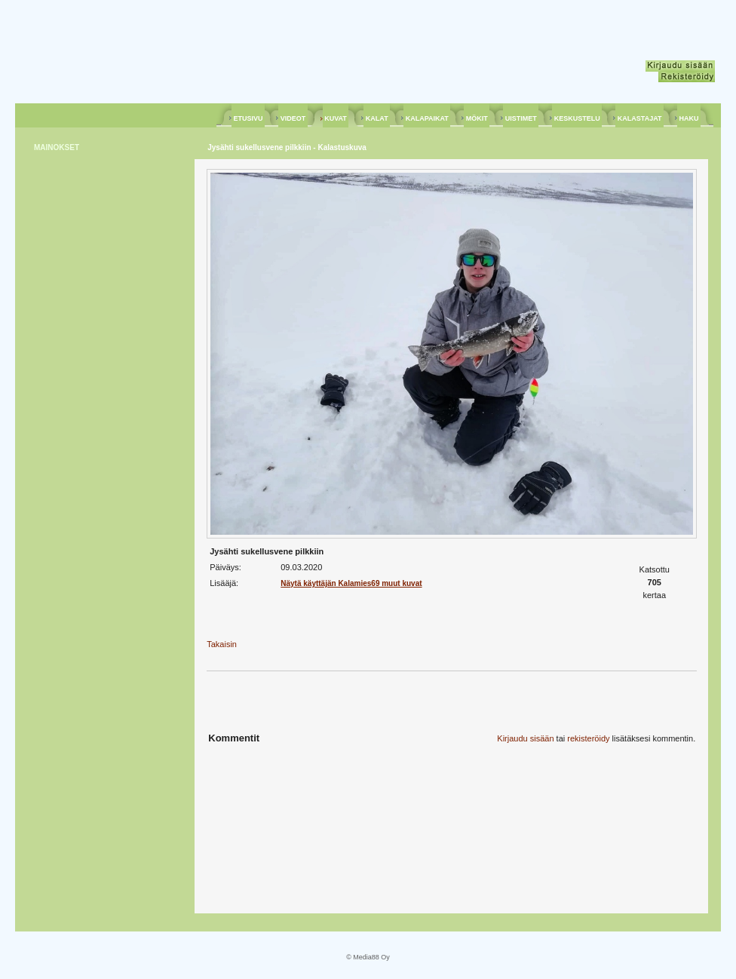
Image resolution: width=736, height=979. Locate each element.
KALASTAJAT (639, 118)
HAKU (689, 118)
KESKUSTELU (577, 118)
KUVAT (336, 118)
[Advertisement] (94, 393)
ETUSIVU (248, 118)
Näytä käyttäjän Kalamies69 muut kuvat (351, 583)
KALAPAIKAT (426, 118)
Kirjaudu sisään (525, 738)
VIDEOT (293, 118)
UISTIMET (520, 118)
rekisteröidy (588, 738)
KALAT (376, 118)
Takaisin (222, 644)
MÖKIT (476, 118)
